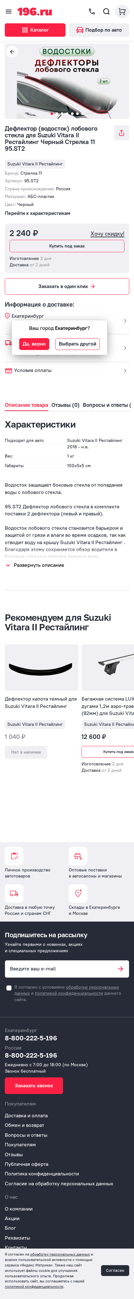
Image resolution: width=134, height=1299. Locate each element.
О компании (19, 1209)
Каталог (35, 30)
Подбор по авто (99, 30)
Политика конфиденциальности (42, 1174)
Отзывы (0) (65, 405)
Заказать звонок (34, 1085)
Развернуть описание (39, 565)
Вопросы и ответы (26, 1135)
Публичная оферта (26, 1164)
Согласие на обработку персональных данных (59, 1184)
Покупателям (20, 1145)
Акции (12, 1218)
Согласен (115, 1270)
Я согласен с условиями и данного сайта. (67, 993)
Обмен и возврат (24, 1125)
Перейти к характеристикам (37, 213)
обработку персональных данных (60, 1254)
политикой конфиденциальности (69, 993)
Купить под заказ (67, 246)
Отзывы (14, 1154)
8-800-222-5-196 (31, 1037)
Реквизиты (17, 1238)
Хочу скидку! (107, 234)
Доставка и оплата (26, 1116)
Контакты (16, 1247)
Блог (10, 1228)
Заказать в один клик (67, 286)
